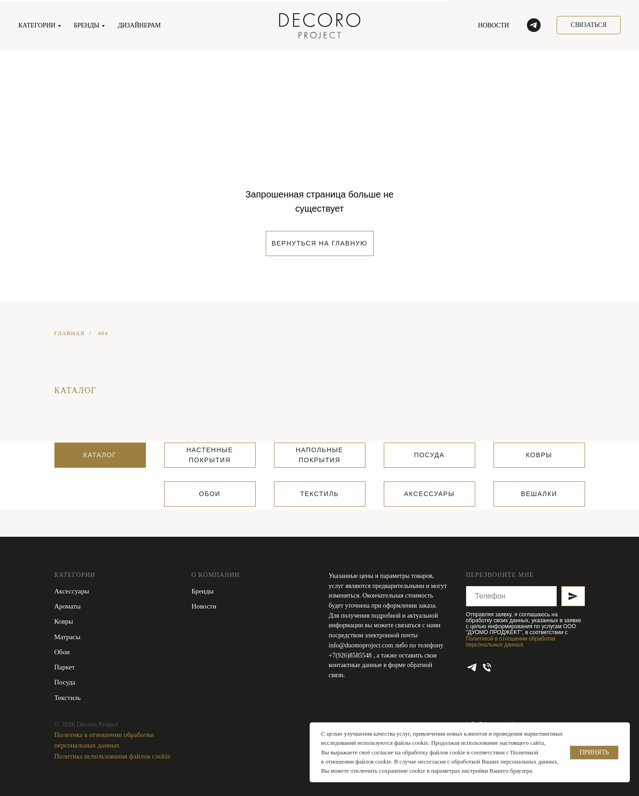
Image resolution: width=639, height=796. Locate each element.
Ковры (63, 621)
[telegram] (534, 25)
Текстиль (67, 697)
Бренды (203, 591)
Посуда (64, 682)
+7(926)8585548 (351, 655)
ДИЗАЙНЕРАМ (139, 25)
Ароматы (67, 606)
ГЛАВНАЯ (69, 333)
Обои (62, 652)
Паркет (64, 667)
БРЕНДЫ (86, 25)
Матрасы (67, 637)
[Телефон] (487, 667)
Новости (204, 606)
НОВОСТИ (493, 25)
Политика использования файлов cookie (112, 756)
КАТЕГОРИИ (36, 25)
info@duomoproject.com (361, 645)
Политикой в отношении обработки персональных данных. (510, 642)
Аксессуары (71, 591)
